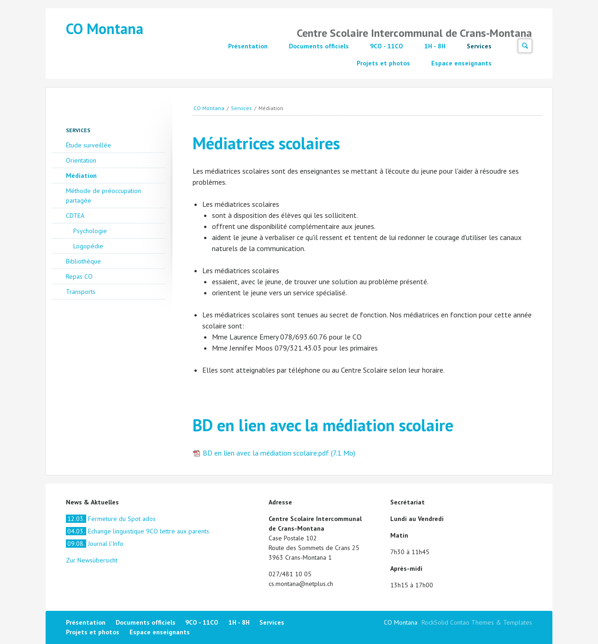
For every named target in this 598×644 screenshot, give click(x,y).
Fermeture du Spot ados (111, 519)
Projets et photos (383, 63)
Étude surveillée (88, 145)
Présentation (248, 46)
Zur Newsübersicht (91, 560)
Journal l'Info (94, 543)
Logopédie (88, 246)
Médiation (81, 175)
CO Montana (104, 28)
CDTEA (75, 215)
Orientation (81, 160)
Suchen (525, 46)
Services (479, 46)
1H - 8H (435, 46)
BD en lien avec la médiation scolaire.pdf (279, 452)
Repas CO (79, 276)
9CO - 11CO (386, 46)
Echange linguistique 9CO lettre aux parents (137, 531)
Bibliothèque (83, 261)
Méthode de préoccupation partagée (103, 196)
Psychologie (90, 231)
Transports (80, 291)
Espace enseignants (461, 63)
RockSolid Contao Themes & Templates (477, 622)
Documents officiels (319, 46)
